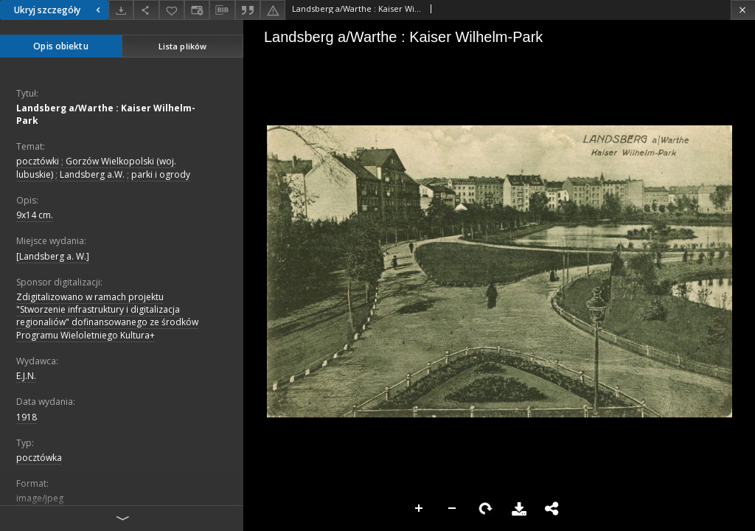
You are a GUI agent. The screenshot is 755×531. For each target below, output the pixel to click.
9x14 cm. (34, 215)
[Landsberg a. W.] (52, 256)
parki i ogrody (160, 174)
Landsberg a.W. (92, 174)
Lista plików (182, 46)
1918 (26, 417)
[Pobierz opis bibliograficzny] (221, 10)
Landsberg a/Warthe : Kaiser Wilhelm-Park (105, 114)
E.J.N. (26, 375)
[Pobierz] (120, 10)
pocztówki (37, 161)
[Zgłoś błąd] (272, 10)
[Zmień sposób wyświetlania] (196, 10)
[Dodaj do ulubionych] (171, 10)
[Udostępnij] (146, 10)
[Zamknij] (743, 10)
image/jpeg (39, 498)
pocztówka (39, 457)
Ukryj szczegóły (59, 10)
